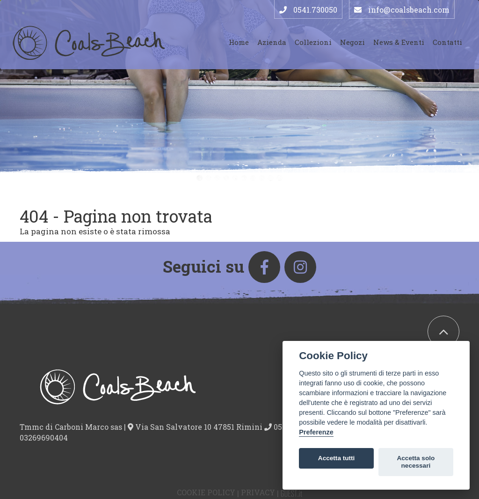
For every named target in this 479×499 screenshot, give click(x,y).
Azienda (271, 42)
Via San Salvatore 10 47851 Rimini (196, 427)
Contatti (447, 42)
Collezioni (313, 42)
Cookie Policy (206, 492)
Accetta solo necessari (416, 462)
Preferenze (316, 432)
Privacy (258, 492)
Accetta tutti (336, 458)
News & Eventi (398, 42)
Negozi (352, 42)
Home (239, 42)
